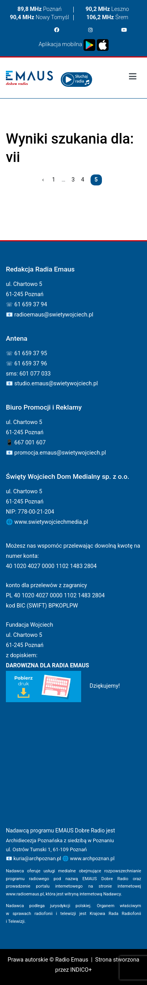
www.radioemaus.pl (25, 894)
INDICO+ (81, 970)
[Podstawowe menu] (132, 78)
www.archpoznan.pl (92, 858)
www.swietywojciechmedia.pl (51, 522)
